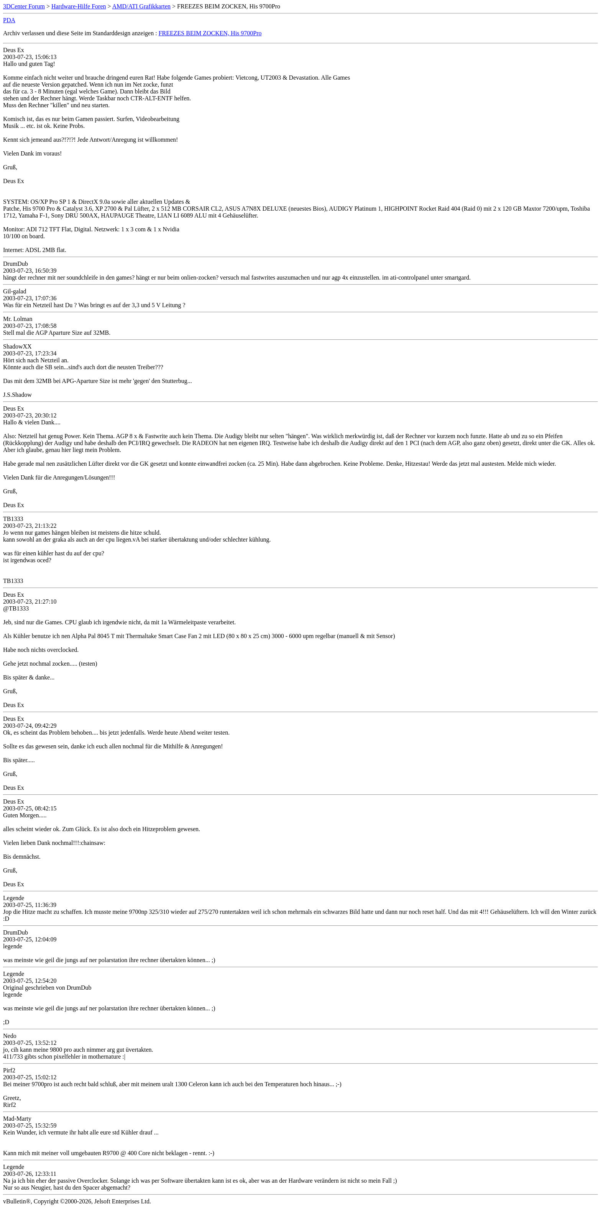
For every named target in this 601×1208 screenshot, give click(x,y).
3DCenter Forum (24, 6)
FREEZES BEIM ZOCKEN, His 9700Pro (210, 33)
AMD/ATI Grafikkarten (141, 6)
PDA (9, 20)
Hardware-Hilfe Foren (78, 6)
